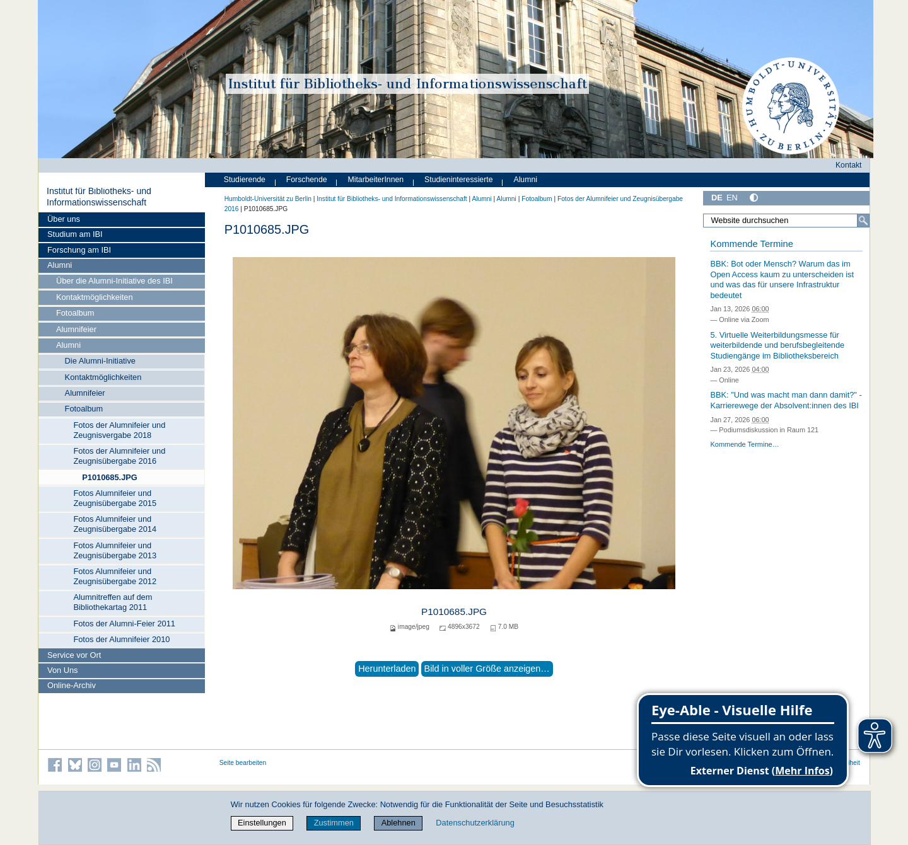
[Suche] (863, 220)
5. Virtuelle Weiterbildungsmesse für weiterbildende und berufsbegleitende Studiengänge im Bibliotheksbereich (777, 345)
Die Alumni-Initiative (100, 360)
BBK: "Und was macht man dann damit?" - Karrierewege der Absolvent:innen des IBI (785, 400)
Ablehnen (398, 822)
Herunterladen (387, 669)
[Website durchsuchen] (786, 220)
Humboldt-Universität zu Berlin (267, 198)
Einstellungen (262, 822)
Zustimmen (334, 822)
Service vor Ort (74, 655)
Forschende (306, 179)
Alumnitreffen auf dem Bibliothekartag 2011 (112, 602)
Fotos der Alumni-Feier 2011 (124, 623)
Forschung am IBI (79, 250)
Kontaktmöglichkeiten (94, 297)
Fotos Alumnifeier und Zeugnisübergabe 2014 (114, 524)
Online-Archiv (71, 685)
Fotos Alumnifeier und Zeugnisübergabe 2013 (114, 550)
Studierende (244, 179)
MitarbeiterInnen (376, 179)
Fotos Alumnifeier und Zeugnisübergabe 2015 (114, 498)
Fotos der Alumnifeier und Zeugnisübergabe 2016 (119, 456)
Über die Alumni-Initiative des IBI (114, 280)
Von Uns (62, 670)
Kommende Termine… (744, 444)
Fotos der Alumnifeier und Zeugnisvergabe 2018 (119, 430)
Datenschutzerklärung (475, 822)
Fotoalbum (75, 313)
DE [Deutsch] (717, 197)
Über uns (63, 219)
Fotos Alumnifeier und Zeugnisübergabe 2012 (114, 576)
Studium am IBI (74, 234)
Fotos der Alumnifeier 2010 (121, 639)
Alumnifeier (76, 329)
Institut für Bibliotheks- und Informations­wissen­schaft (99, 196)
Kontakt (848, 165)
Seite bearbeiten (243, 762)
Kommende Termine (751, 244)
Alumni (59, 265)
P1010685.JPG (109, 477)
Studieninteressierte (458, 179)
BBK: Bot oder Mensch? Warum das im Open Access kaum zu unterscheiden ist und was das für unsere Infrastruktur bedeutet (782, 279)
